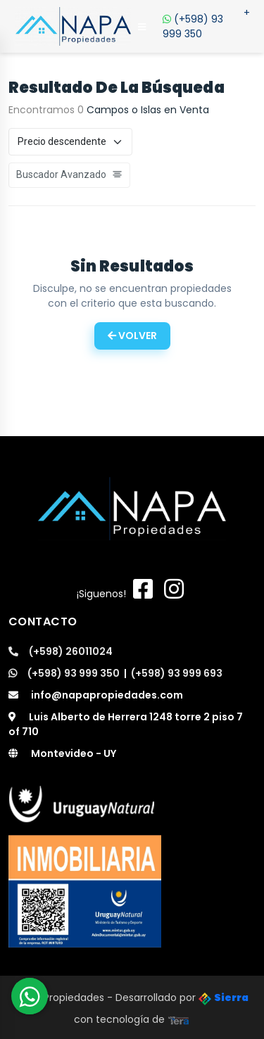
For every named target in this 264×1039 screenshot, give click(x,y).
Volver (132, 336)
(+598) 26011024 (60, 651)
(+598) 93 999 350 (206, 23)
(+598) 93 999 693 (176, 673)
